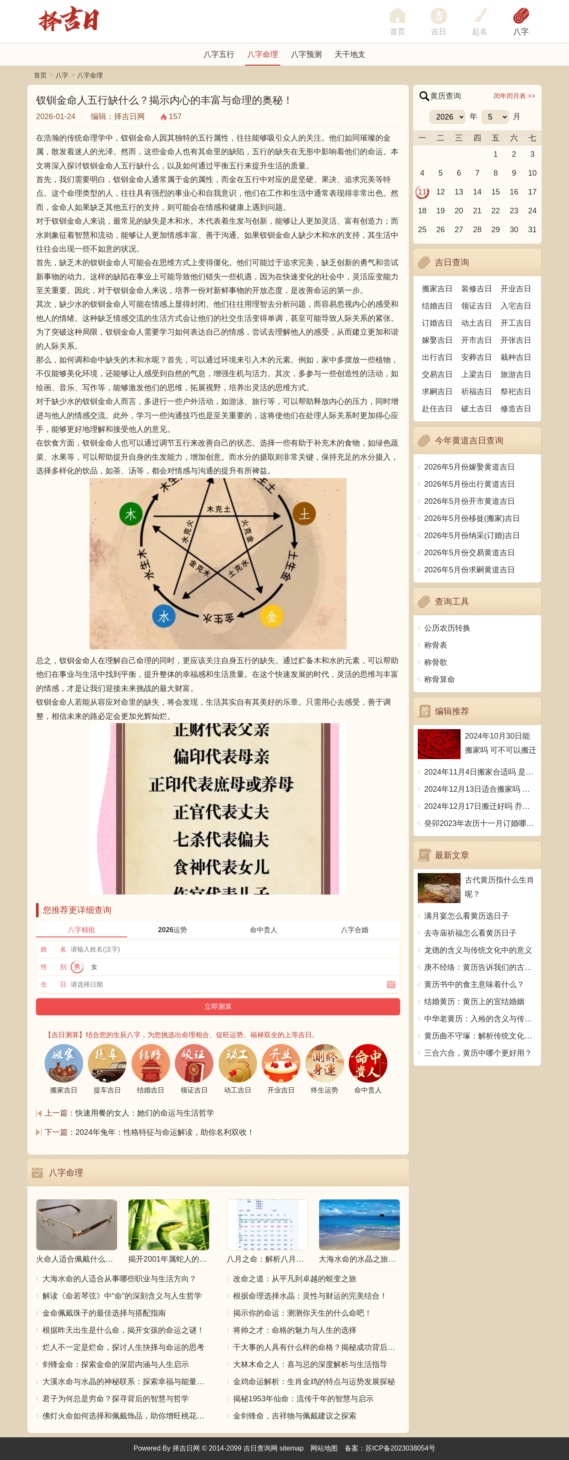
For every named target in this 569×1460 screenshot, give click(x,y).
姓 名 (53, 949)
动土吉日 (476, 323)
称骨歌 (435, 662)
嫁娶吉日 (437, 340)
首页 (40, 75)
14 (477, 192)
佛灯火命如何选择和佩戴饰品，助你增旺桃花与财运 (126, 1416)
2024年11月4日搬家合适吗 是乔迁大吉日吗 (480, 772)
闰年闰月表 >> (514, 95)
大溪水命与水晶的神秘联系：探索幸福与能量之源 (126, 1381)
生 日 (53, 984)
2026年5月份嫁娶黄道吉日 (469, 467)
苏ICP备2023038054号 (400, 1448)
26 (440, 229)
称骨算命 (439, 679)
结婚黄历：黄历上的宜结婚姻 (474, 1001)
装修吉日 (476, 288)
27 (459, 229)
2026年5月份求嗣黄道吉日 (469, 569)
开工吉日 (515, 323)
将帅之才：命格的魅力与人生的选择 (294, 1330)
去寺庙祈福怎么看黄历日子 (470, 933)
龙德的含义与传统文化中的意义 (478, 950)
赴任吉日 (437, 408)
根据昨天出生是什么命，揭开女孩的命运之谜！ (123, 1330)
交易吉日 (437, 374)
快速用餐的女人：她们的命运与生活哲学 (144, 1113)
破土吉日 (476, 408)
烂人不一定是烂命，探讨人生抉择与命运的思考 (123, 1347)
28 (477, 229)
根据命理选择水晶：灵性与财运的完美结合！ (310, 1296)
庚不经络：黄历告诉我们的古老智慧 (480, 967)
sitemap (292, 1448)
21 (477, 210)
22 (495, 210)
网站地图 (324, 1448)
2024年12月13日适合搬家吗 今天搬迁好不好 (480, 789)
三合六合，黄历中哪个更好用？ (478, 1053)
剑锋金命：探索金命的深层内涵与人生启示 (115, 1364)
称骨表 (435, 645)
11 (422, 192)
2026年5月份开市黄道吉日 (469, 501)
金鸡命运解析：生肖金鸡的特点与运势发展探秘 (314, 1381)
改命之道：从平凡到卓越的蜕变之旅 (294, 1279)
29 (495, 229)
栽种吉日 (515, 357)
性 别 (53, 966)
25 (422, 229)
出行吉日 (437, 357)
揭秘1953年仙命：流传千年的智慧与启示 (303, 1398)
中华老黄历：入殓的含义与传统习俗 (480, 1018)
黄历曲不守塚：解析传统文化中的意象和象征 (480, 1036)
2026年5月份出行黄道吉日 (469, 484)
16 (514, 192)
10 (532, 173)
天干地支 (350, 54)
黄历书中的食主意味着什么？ (474, 984)
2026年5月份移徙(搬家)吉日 (472, 518)
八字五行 (219, 54)
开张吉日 (515, 340)
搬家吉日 (437, 288)
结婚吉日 (437, 306)
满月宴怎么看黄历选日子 (466, 916)
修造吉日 (515, 408)
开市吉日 (476, 340)
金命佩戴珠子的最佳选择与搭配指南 (104, 1313)
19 (440, 210)
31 (532, 229)
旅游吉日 (515, 374)
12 (440, 192)
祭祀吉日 (515, 391)
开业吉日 (515, 288)
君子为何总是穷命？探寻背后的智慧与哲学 (115, 1398)
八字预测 (306, 54)
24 (532, 210)
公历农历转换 (447, 628)
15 (495, 192)
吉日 (438, 31)
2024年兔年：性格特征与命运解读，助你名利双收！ (165, 1132)
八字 (521, 31)
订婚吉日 (437, 323)
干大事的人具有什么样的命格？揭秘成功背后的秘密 (316, 1347)
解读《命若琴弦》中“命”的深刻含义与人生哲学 (122, 1296)
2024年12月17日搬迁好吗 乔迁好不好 (480, 806)
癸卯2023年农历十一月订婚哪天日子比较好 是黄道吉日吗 (480, 823)
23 (514, 210)
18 (422, 210)
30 (514, 229)
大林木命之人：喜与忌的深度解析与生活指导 (310, 1364)
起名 (480, 31)
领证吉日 (476, 306)
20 (459, 210)
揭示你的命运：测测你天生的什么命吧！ (302, 1313)
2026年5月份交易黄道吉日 (469, 552)
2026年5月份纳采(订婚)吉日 (472, 535)
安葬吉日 (476, 357)
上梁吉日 (476, 374)
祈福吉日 (476, 391)
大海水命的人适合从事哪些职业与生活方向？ (119, 1279)
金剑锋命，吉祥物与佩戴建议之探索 (294, 1416)
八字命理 (262, 54)
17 (532, 192)
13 (459, 192)
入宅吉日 (515, 306)
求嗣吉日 (437, 391)
